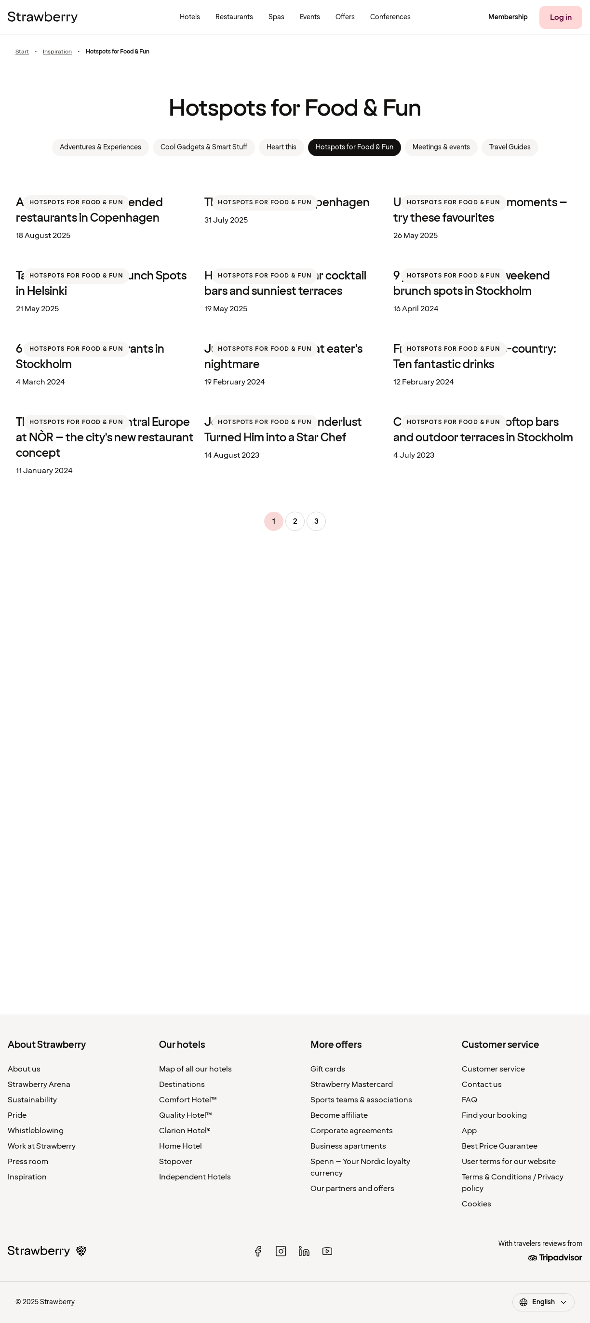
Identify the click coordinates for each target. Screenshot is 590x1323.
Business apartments (348, 1146)
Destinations (182, 1084)
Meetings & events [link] (441, 147)
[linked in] (304, 1251)
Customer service (493, 1069)
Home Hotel (180, 1146)
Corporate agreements (351, 1130)
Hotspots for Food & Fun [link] (354, 147)
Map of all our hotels (195, 1069)
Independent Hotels (195, 1177)
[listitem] (106, 265)
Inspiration (57, 52)
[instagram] (281, 1251)
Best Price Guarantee (499, 1146)
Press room (28, 1161)
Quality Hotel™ (185, 1115)
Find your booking (494, 1115)
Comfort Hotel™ (188, 1100)
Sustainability (32, 1100)
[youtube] (327, 1251)
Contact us (482, 1084)
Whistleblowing (36, 1130)
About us (24, 1069)
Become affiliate (339, 1115)
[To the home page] (43, 17)
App (469, 1130)
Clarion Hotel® (185, 1130)
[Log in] (560, 17)
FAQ (469, 1100)
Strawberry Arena (39, 1084)
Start (22, 52)
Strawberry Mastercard (351, 1084)
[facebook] (258, 1251)
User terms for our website (509, 1161)
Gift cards (327, 1069)
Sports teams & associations (361, 1100)
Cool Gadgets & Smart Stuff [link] (204, 147)
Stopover (175, 1161)
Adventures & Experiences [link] (100, 147)
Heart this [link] (281, 147)
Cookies (476, 1204)
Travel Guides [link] (510, 147)
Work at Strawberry (42, 1146)
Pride (17, 1115)
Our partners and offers (352, 1188)
